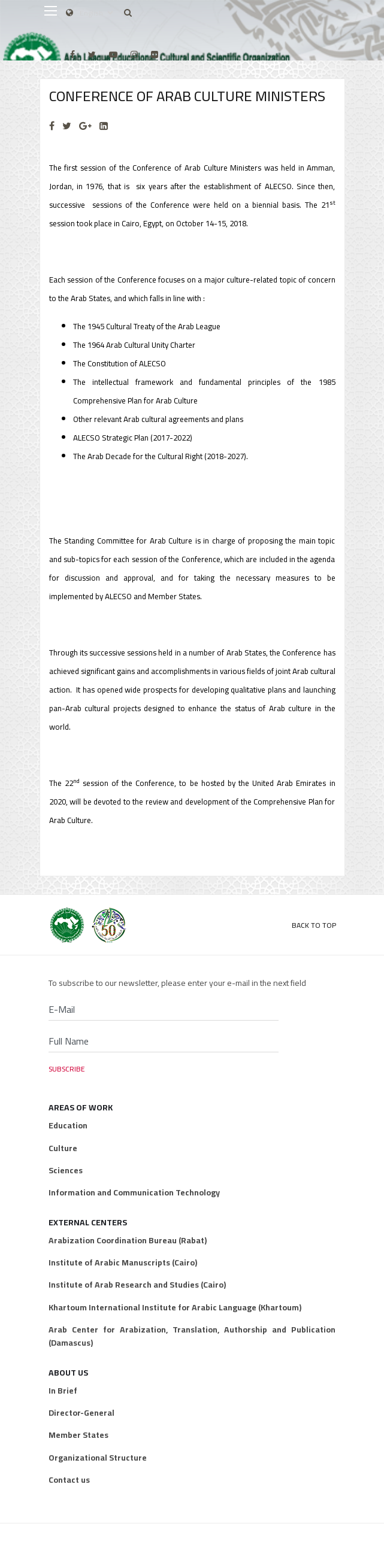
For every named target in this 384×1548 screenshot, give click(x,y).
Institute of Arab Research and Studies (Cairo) (137, 1284)
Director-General (81, 1412)
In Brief (63, 1390)
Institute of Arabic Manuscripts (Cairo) (123, 1262)
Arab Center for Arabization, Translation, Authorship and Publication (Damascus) (192, 1336)
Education (68, 1125)
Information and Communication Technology (134, 1192)
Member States (78, 1434)
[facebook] (72, 54)
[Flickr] (154, 54)
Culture (63, 1148)
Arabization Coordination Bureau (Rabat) (128, 1240)
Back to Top (314, 925)
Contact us (69, 1479)
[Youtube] (113, 54)
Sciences (66, 1170)
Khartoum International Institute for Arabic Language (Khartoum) (175, 1307)
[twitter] (92, 54)
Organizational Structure (98, 1457)
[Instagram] (134, 54)
